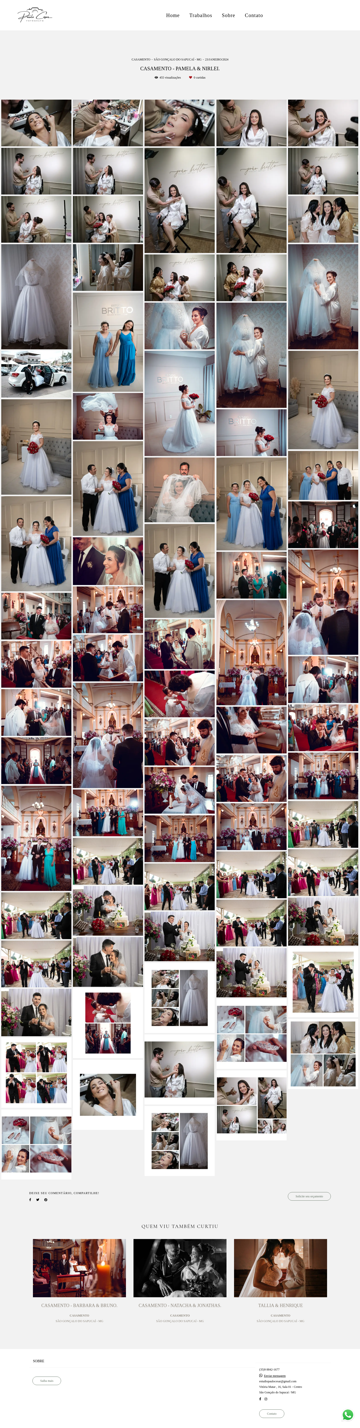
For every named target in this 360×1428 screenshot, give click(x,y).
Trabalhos (200, 15)
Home (173, 15)
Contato (254, 15)
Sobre (228, 15)
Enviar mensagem (275, 1375)
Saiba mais (46, 1381)
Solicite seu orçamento (309, 1196)
